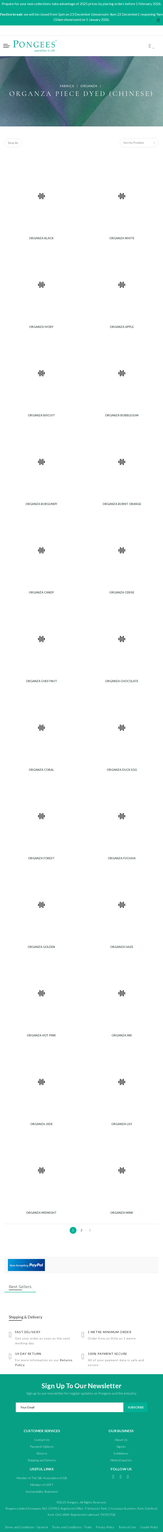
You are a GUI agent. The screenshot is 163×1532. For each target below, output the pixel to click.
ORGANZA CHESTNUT (41, 681)
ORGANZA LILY (121, 1124)
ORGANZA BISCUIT (41, 415)
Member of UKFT (41, 1485)
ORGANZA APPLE (122, 327)
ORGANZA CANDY (41, 592)
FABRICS (67, 86)
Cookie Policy (149, 1527)
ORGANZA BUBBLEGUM (121, 415)
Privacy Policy (105, 1527)
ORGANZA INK (122, 1035)
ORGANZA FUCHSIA (122, 858)
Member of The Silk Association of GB (42, 1478)
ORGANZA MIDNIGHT (41, 1212)
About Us (121, 1440)
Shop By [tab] (13, 143)
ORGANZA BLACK (41, 238)
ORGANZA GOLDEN (41, 947)
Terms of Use (127, 1527)
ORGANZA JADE (41, 1124)
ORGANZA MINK (121, 1212)
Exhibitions (121, 1453)
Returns (42, 1453)
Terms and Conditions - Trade (72, 1527)
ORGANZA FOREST (41, 858)
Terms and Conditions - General (26, 1527)
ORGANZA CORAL (41, 769)
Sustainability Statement (42, 1491)
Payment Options (42, 1446)
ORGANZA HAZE (121, 947)
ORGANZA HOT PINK (41, 1035)
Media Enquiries (121, 1460)
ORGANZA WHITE (121, 238)
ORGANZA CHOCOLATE (121, 681)
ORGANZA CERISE (121, 592)
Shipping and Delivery (42, 1460)
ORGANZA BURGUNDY (41, 504)
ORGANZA (89, 86)
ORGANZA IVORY (41, 327)
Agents (121, 1446)
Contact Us (42, 1440)
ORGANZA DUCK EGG (122, 769)
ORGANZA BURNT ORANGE (122, 504)
